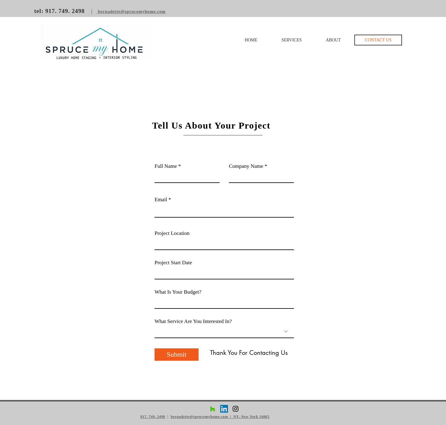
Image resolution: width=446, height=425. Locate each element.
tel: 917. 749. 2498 (60, 11)
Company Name (246, 166)
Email (161, 199)
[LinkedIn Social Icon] (224, 409)
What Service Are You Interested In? (193, 321)
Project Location (172, 233)
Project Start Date (173, 262)
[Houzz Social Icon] (212, 409)
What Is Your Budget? (178, 292)
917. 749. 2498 (152, 416)
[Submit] (177, 354)
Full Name (166, 166)
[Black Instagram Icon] (235, 409)
